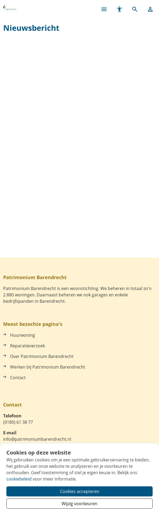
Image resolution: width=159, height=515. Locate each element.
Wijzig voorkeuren (79, 504)
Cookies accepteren (79, 491)
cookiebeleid (19, 479)
